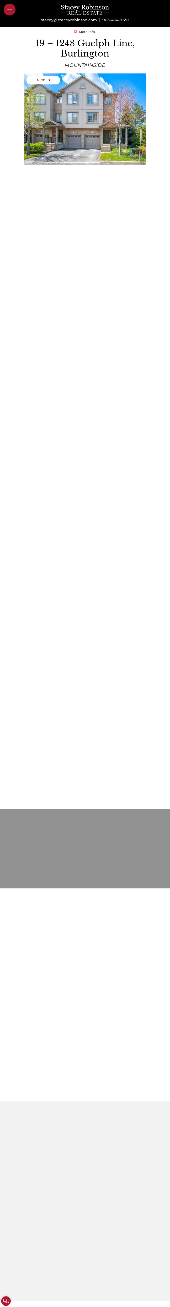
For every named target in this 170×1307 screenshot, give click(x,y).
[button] (10, 10)
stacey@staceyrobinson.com (69, 19)
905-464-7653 (115, 19)
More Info (84, 32)
